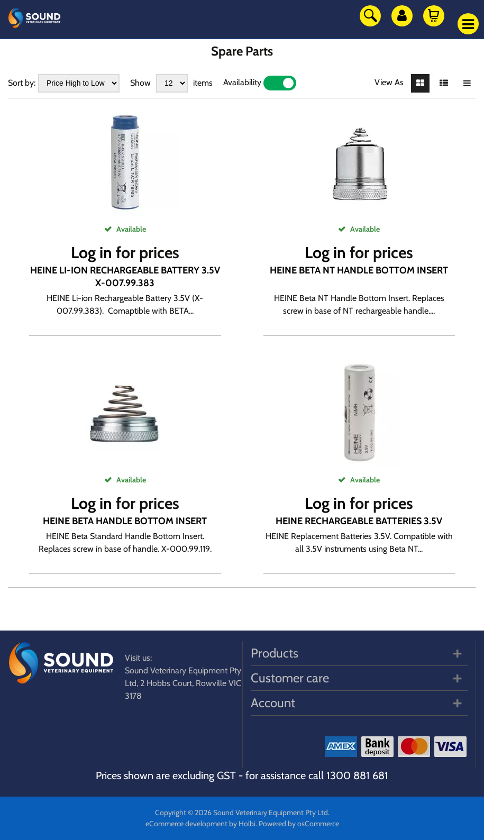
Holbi (247, 823)
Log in (91, 252)
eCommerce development (186, 823)
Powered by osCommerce (299, 823)
